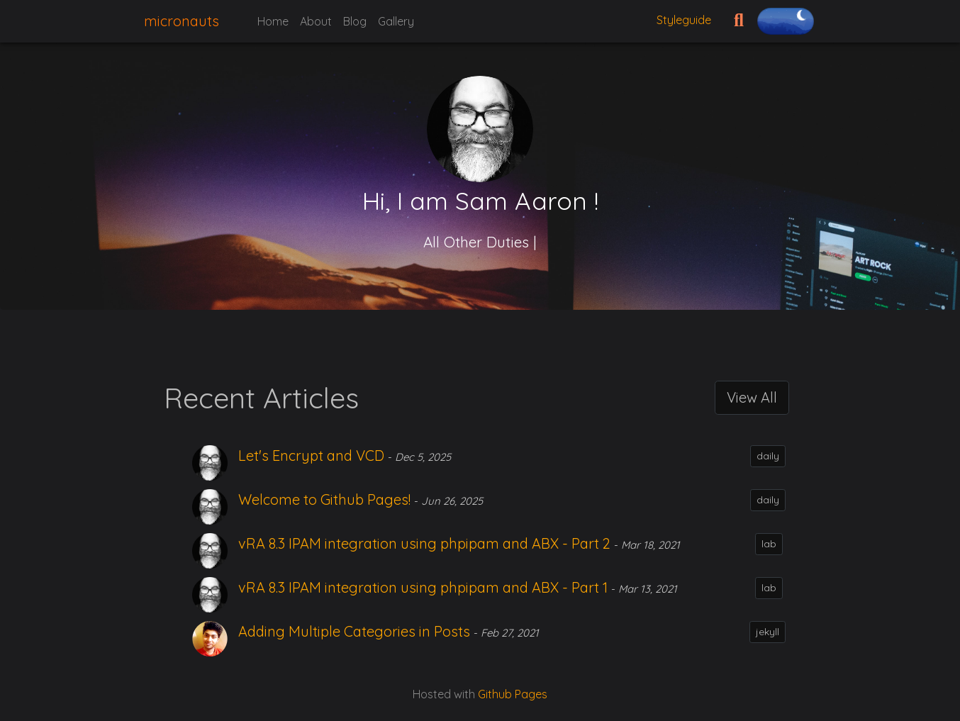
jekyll (767, 631)
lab (768, 543)
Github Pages (512, 694)
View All (752, 397)
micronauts (181, 21)
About (316, 21)
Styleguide (684, 20)
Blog (355, 21)
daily (768, 455)
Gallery (396, 21)
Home (273, 21)
